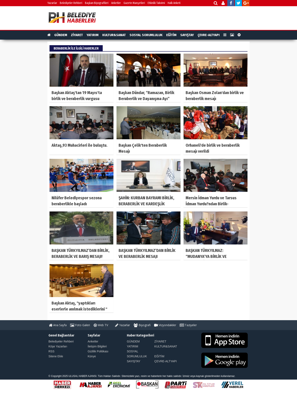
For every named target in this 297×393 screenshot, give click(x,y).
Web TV (101, 325)
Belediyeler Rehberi (71, 3)
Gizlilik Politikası (98, 351)
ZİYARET (77, 35)
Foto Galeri (80, 325)
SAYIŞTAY (187, 35)
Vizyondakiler (165, 325)
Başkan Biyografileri (96, 3)
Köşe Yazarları (57, 346)
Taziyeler (188, 325)
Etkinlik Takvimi (156, 3)
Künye (92, 356)
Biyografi (142, 325)
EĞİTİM (171, 35)
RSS (51, 351)
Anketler (116, 3)
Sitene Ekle (55, 356)
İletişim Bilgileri (97, 346)
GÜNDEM (60, 35)
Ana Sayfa (58, 325)
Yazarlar (52, 3)
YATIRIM (93, 35)
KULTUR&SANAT (114, 35)
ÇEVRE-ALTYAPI (209, 35)
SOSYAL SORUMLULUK (146, 35)
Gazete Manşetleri (134, 3)
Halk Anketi (174, 3)
